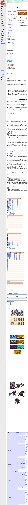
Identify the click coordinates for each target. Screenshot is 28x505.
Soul (25, 416)
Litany (25, 444)
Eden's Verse (23, 440)
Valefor (12, 60)
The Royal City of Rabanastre (21, 430)
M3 (27, 471)
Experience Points (12, 214)
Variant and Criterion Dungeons (24, 484)
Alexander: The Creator (22, 414)
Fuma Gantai (9, 204)
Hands (15, 257)
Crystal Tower (8, 19)
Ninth (25, 459)
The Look (11, 67)
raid (7, 18)
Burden (26, 407)
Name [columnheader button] (9, 198)
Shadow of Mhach (16, 417)
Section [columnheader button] (8, 301)
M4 (25, 469)
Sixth (26, 455)
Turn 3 (26, 394)
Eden (17, 440)
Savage (26, 398)
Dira (12, 76)
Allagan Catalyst (9, 253)
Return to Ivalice (16, 430)
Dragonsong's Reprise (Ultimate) (21, 465)
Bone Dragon (10, 78)
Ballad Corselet (9, 255)
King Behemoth (10, 153)
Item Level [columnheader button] (15, 198)
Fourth (25, 453)
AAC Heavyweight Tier (22, 474)
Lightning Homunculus (9, 60)
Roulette (20, 22)
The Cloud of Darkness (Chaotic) (21, 479)
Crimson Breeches (10, 260)
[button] (2, 39)
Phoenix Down (19, 20)
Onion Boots (9, 206)
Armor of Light (9, 254)
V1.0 (25, 418)
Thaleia (23, 464)
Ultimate (17, 449)
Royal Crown (9, 208)
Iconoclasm (26, 440)
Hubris (11, 302)
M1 (25, 473)
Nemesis (8, 128)
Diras (8, 104)
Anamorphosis (26, 445)
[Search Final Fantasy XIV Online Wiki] (25, 2)
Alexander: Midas (23, 410)
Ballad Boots (9, 199)
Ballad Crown (9, 200)
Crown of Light (9, 203)
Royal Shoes (9, 209)
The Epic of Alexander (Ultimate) (21, 449)
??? (17, 480)
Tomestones (19, 23)
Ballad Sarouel (9, 258)
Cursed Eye (10, 76)
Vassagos (8, 142)
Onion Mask (9, 207)
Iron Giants (25, 107)
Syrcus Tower (26, 403)
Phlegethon (9, 247)
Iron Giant (8, 156)
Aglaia (18, 464)
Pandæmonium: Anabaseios (22, 461)
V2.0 (26, 419)
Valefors (26, 103)
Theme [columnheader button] (11, 301)
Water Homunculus (9, 61)
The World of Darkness (20, 404)
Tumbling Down (12, 304)
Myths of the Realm (16, 464)
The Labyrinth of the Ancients (21, 403)
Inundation (26, 435)
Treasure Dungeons (10, 484)
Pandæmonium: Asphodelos (22, 452)
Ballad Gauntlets (9, 257)
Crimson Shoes (9, 202)
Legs (14, 258)
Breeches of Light (9, 259)
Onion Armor (9, 241)
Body (12, 236)
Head (12, 200)
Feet (12, 199)
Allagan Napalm (11, 145)
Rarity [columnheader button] (17, 198)
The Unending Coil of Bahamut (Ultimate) (22, 431)
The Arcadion (16, 471)
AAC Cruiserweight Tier (22, 471)
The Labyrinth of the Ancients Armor (13, 193)
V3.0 (25, 420)
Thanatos (11, 42)
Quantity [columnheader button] (20, 198)
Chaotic (17, 479)
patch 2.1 (12, 18)
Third (25, 452)
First (25, 450)
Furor (25, 439)
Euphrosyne (21, 464)
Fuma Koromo (9, 239)
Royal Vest (9, 244)
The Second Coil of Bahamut (22, 398)
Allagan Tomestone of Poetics (12, 213)
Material (15, 253)
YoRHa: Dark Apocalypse (15, 448)
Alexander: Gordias (23, 406)
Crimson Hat (9, 201)
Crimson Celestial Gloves (10, 261)
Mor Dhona (22, 26)
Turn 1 (25, 396)
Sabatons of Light (9, 210)
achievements (16, 293)
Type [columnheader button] (12, 198)
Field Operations (18, 484)
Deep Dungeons (14, 484)
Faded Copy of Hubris (10, 265)
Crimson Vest (9, 238)
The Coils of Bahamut (16, 398)
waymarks (14, 109)
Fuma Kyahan (9, 205)
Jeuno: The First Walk (20, 476)
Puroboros (10, 160)
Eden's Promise (23, 445)
